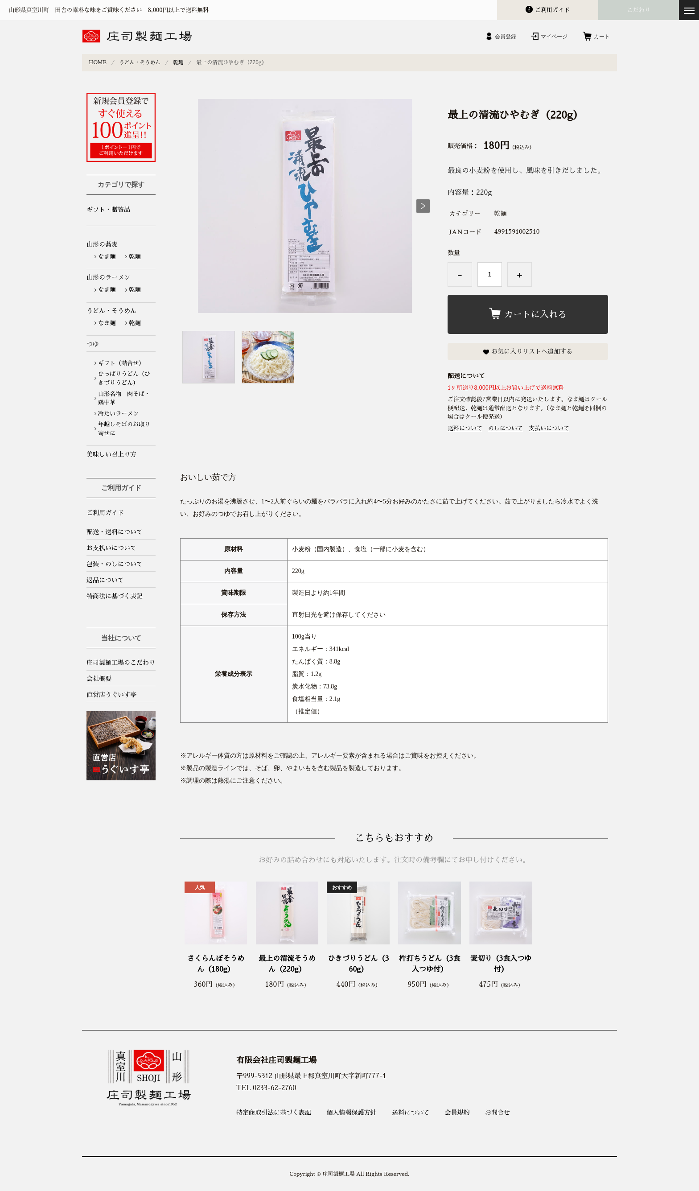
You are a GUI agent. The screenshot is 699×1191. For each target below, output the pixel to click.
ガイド (552, 10)
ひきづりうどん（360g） (358, 964)
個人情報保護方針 (352, 1112)
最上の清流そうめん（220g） (287, 964)
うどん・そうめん (141, 62)
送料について (465, 428)
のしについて (505, 428)
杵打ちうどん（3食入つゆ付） (429, 964)
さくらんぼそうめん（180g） (215, 964)
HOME (98, 62)
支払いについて (549, 428)
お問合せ (497, 1112)
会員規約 (457, 1112)
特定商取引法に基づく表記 (273, 1112)
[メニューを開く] (689, 10)
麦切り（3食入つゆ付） (500, 964)
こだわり (638, 10)
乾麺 (181, 62)
